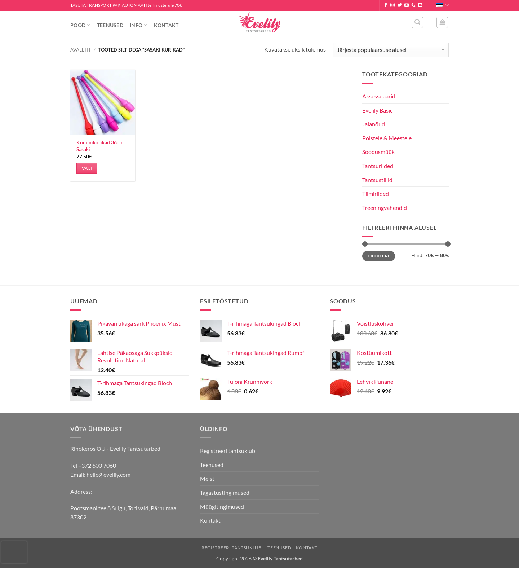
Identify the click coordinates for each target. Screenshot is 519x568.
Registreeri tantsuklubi (228, 450)
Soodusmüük (378, 151)
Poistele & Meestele (387, 138)
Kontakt (166, 25)
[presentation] (14, 552)
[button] (417, 22)
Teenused (110, 25)
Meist (207, 478)
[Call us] (413, 5)
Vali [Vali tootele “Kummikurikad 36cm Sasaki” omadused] (87, 168)
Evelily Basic (377, 110)
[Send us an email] (406, 5)
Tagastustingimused (224, 492)
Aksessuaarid (378, 96)
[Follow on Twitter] (400, 5)
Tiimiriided (375, 193)
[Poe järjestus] (391, 50)
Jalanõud (373, 123)
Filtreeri (378, 256)
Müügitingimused (222, 506)
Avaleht (80, 50)
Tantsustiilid (377, 179)
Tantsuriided (377, 165)
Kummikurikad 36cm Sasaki (100, 145)
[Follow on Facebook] (385, 5)
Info (138, 25)
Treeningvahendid (384, 207)
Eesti (442, 5)
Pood (80, 25)
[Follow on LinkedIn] (420, 5)
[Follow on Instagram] (392, 5)
